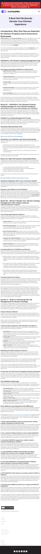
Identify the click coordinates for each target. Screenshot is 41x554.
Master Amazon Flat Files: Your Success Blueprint (20, 414)
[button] (39, 12)
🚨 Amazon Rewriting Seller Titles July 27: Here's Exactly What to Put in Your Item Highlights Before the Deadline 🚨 (20, 5)
